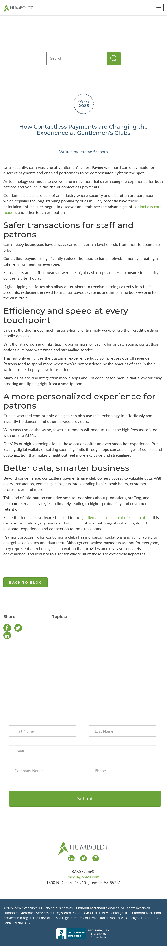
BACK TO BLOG (25, 582)
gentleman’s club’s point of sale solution (116, 517)
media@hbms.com (83, 876)
